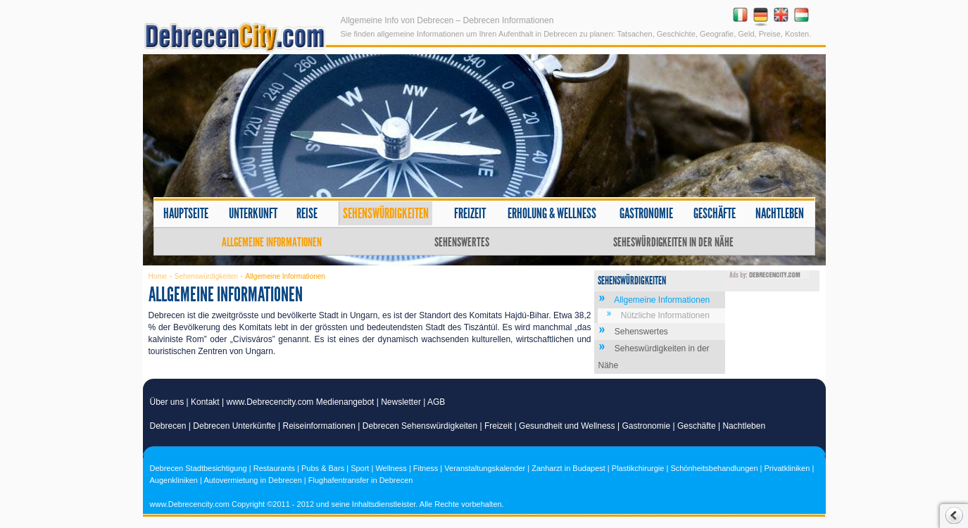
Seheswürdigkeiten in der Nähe (673, 242)
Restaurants (274, 468)
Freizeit (470, 213)
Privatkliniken (787, 468)
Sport (360, 468)
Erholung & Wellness (552, 213)
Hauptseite (185, 213)
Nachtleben (779, 213)
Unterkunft (253, 213)
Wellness (390, 468)
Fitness (425, 468)
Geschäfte (714, 213)
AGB (436, 402)
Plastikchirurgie (638, 468)
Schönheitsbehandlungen (714, 468)
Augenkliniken (174, 480)
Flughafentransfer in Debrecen (360, 480)
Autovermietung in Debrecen (252, 480)
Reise (307, 213)
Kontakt (205, 402)
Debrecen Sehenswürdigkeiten (420, 426)
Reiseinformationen (319, 426)
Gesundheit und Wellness (567, 426)
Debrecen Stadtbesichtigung (198, 468)
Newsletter (401, 402)
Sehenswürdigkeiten (386, 213)
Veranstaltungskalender (484, 468)
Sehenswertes (461, 242)
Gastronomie (646, 213)
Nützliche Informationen (665, 315)
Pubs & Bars (322, 468)
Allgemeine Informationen (272, 242)
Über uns (167, 402)
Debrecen (168, 426)
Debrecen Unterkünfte (234, 426)
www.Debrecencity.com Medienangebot (301, 402)
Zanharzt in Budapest (568, 468)
